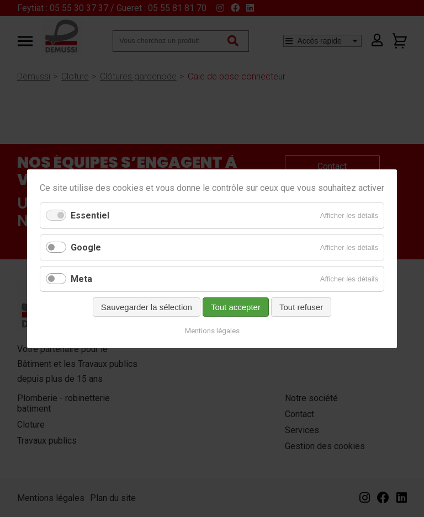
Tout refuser (301, 306)
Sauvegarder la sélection (146, 306)
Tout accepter (236, 306)
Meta (81, 278)
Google (86, 247)
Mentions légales (212, 330)
